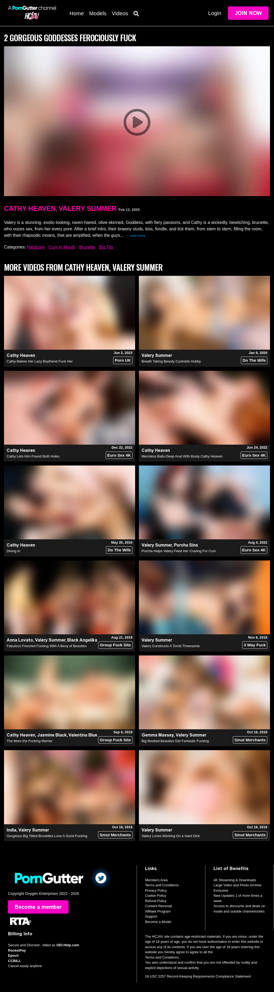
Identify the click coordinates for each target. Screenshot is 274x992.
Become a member (38, 907)
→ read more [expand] (135, 236)
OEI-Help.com (67, 945)
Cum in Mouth (62, 247)
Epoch (13, 955)
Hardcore (36, 247)
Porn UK (123, 360)
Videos (120, 13)
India (11, 830)
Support (151, 916)
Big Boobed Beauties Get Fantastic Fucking (175, 741)
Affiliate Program (158, 911)
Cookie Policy (155, 896)
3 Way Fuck (255, 645)
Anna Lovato (20, 640)
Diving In (13, 551)
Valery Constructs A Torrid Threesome (171, 646)
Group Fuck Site (115, 645)
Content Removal (158, 906)
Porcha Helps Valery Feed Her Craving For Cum (179, 551)
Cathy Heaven (30, 208)
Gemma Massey (158, 735)
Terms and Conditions (162, 885)
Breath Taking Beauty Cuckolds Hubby (171, 361)
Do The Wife (254, 360)
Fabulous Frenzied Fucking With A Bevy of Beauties (46, 646)
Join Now (248, 13)
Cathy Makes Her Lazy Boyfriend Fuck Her (40, 361)
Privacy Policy (156, 890)
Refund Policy (155, 901)
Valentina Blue (82, 735)
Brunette (87, 247)
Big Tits (106, 247)
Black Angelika (82, 640)
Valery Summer (87, 208)
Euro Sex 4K (119, 455)
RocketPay (17, 950)
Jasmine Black (52, 735)
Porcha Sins (186, 545)
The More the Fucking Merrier (29, 741)
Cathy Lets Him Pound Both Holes (33, 456)
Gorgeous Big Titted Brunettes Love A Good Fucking (47, 836)
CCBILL (14, 961)
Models (97, 13)
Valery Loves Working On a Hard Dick (171, 836)
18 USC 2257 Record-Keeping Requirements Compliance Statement (198, 976)
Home (77, 13)
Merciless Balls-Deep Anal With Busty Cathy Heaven (182, 456)
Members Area (156, 880)
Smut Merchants (250, 740)
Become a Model (158, 922)
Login (214, 13)
